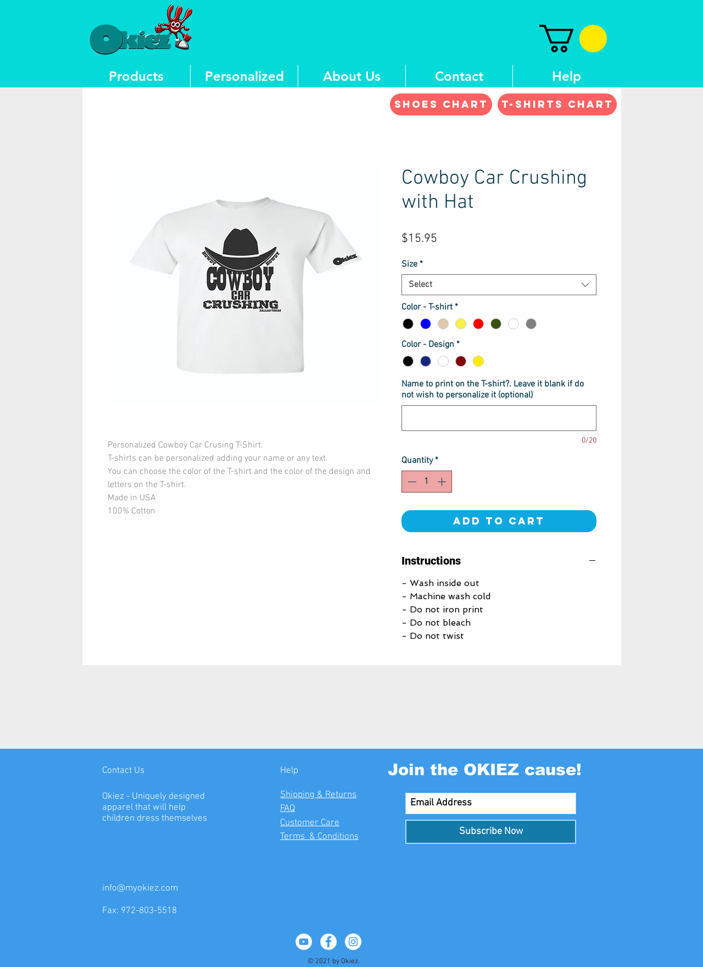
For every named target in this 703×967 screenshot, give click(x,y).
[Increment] (442, 481)
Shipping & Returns (318, 794)
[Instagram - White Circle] (353, 941)
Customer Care (309, 822)
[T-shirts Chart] (557, 104)
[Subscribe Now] (490, 832)
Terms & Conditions (319, 836)
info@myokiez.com (140, 888)
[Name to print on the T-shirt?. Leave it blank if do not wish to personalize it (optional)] (499, 418)
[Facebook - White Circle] (328, 941)
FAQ (287, 808)
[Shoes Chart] (441, 104)
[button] (573, 38)
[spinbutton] (427, 481)
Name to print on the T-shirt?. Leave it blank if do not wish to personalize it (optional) (492, 390)
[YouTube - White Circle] (303, 941)
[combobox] (498, 284)
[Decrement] (411, 481)
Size (412, 264)
